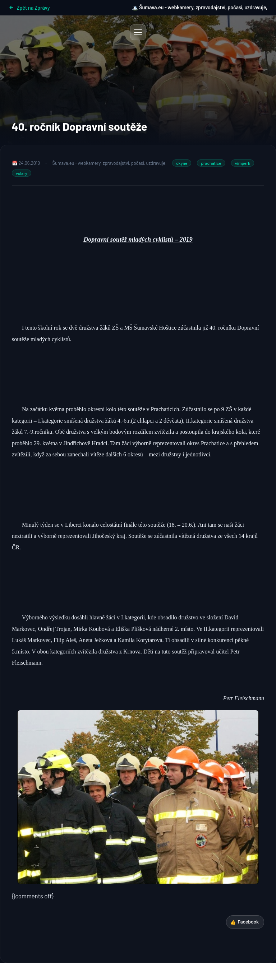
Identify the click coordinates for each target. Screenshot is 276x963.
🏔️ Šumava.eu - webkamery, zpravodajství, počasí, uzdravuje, (199, 7)
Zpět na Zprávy (29, 8)
